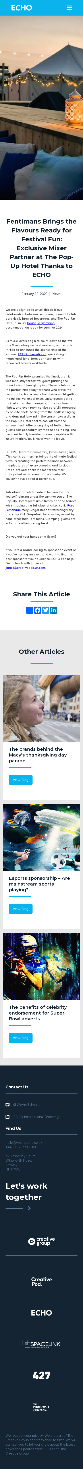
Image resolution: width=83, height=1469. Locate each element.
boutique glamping (41, 323)
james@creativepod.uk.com (25, 567)
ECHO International (32, 354)
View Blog (21, 780)
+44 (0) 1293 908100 (21, 1147)
